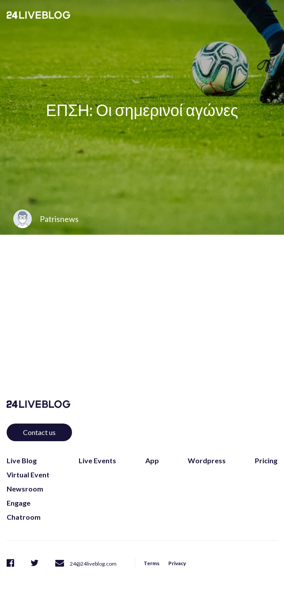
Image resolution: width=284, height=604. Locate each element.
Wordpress (207, 460)
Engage (18, 503)
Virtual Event (28, 474)
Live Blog (22, 460)
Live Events (97, 460)
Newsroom (25, 488)
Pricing (266, 460)
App (152, 460)
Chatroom (24, 517)
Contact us (39, 432)
